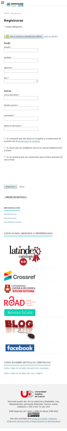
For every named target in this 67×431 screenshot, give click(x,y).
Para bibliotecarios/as (13, 222)
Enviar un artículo (16, 197)
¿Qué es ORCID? (51, 36)
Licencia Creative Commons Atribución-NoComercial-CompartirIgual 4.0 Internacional (33, 419)
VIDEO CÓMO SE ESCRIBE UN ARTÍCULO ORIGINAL (26, 368)
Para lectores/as (10, 214)
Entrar (21, 186)
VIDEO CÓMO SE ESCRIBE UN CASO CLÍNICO (23, 373)
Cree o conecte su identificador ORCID (23, 36)
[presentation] (24, 173)
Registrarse (10, 187)
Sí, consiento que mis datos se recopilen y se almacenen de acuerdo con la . (32, 139)
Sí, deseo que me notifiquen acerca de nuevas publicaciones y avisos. (33, 149)
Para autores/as (10, 218)
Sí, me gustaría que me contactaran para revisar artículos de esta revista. (33, 158)
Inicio (6, 13)
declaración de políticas (29, 141)
